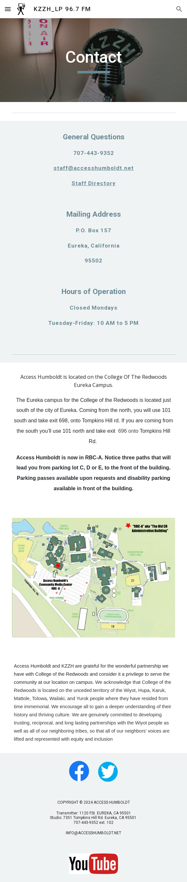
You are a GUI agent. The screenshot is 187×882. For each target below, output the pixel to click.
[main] (93, 60)
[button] (8, 9)
